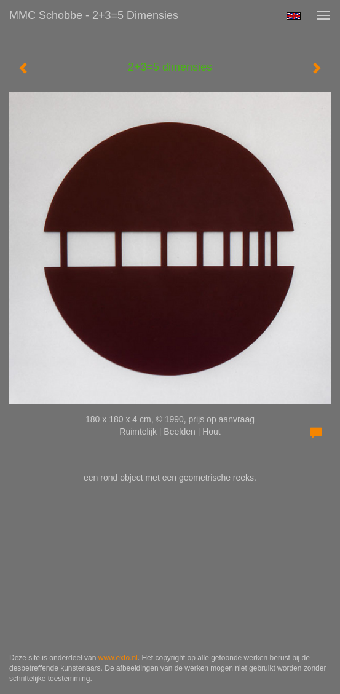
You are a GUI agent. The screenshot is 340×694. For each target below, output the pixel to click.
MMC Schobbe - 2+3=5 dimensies (93, 15)
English (294, 16)
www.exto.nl (118, 657)
